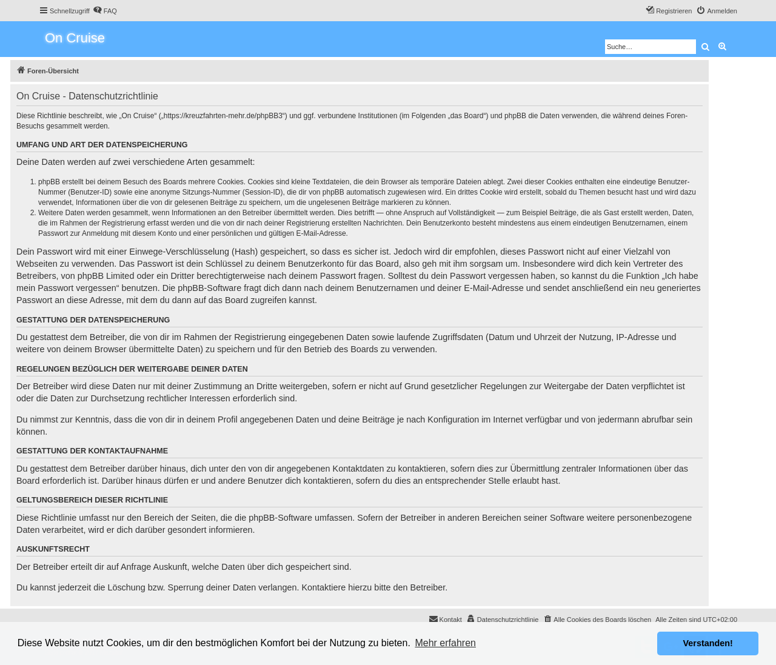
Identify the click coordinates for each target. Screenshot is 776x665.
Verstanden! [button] (708, 643)
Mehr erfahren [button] (445, 643)
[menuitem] (105, 11)
